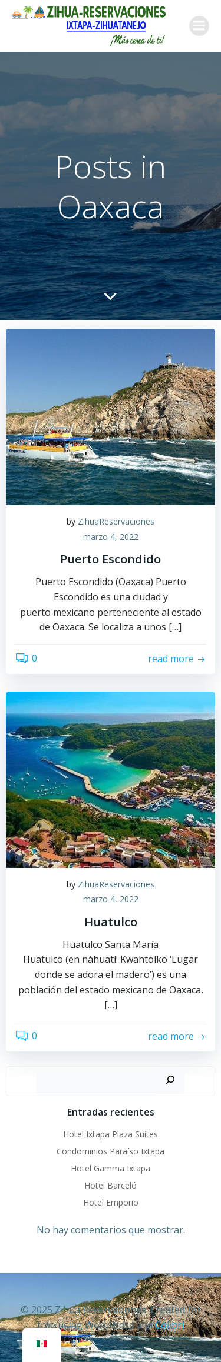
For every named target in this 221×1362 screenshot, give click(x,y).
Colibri (169, 1324)
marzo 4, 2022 (110, 536)
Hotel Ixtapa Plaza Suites (110, 1134)
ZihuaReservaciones (116, 521)
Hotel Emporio (110, 1202)
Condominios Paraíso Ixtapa (110, 1151)
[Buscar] (170, 1080)
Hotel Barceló (110, 1185)
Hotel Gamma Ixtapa (110, 1168)
